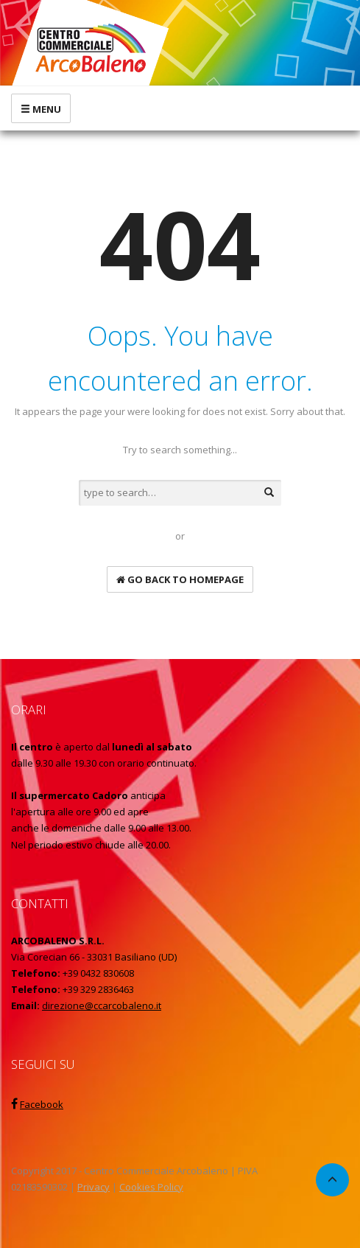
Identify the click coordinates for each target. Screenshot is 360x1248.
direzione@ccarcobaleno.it (101, 1005)
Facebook (41, 1104)
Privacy (93, 1186)
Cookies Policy (151, 1186)
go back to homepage (180, 579)
